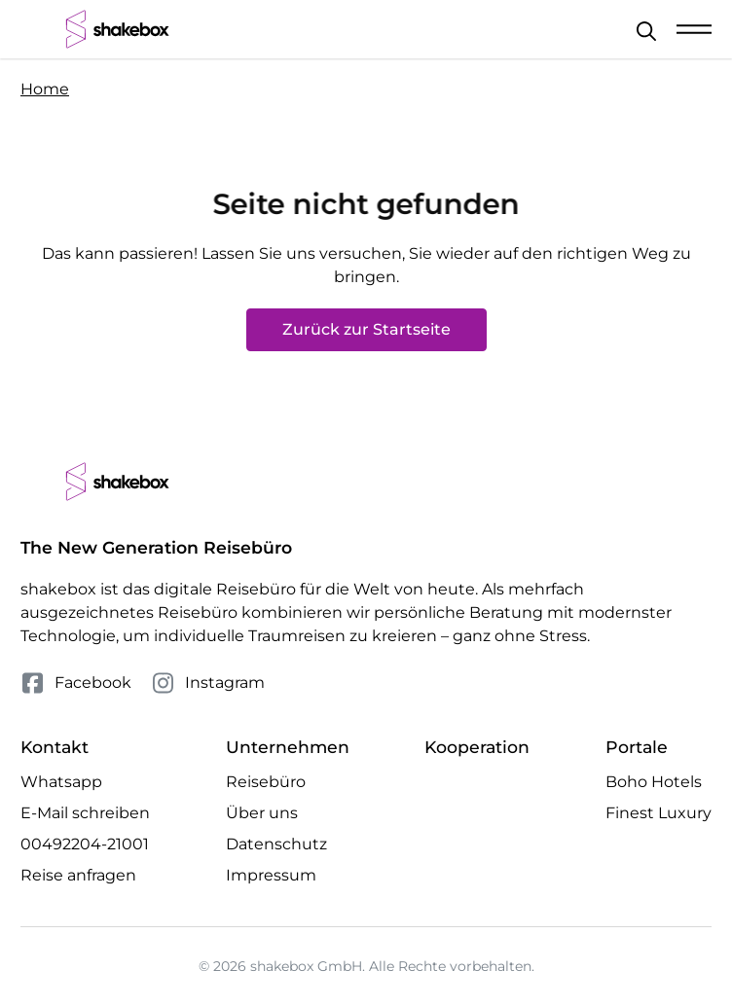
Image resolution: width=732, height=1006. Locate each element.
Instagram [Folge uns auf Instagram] (208, 683)
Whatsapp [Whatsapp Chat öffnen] (61, 781)
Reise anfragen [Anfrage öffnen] (78, 875)
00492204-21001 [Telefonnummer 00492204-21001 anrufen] (84, 844)
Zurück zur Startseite (366, 329)
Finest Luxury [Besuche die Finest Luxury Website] (658, 813)
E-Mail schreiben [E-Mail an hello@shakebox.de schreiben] (85, 813)
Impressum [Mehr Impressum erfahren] (271, 875)
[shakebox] (117, 29)
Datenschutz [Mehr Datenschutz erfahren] (276, 844)
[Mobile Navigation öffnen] (694, 29)
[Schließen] (646, 31)
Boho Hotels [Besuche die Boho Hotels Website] (653, 781)
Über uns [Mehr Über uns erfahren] (262, 813)
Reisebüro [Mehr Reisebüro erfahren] (266, 781)
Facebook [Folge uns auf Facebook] (75, 683)
